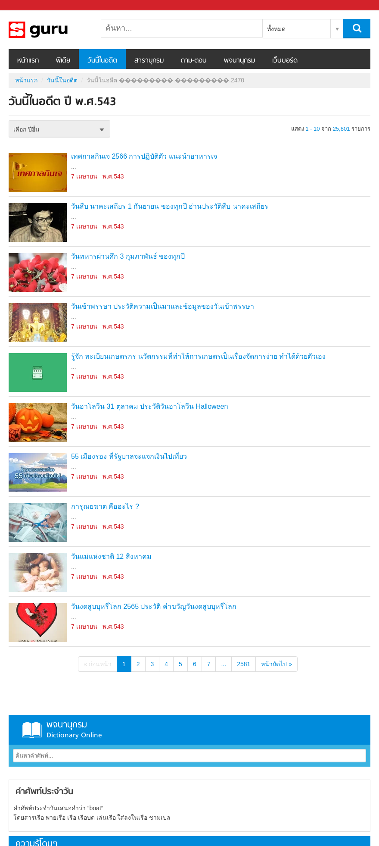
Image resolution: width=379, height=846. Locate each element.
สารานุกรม (149, 60)
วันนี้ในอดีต (102, 60)
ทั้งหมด (276, 28)
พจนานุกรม (239, 60)
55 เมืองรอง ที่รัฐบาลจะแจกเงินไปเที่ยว (129, 456)
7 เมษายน (84, 176)
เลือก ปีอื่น (26, 129)
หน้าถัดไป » (276, 664)
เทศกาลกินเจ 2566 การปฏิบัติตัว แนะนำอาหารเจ (144, 156)
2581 (243, 664)
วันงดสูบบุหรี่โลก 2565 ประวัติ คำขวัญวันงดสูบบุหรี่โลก (153, 606)
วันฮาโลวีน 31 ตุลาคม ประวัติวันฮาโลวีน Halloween (149, 406)
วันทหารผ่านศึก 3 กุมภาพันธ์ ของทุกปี (128, 256)
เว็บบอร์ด (285, 60)
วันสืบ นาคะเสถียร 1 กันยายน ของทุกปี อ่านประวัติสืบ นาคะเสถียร (169, 206)
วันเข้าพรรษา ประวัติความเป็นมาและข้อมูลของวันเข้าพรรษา (162, 306)
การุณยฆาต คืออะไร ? (105, 506)
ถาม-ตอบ (194, 60)
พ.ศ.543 (113, 176)
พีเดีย (63, 60)
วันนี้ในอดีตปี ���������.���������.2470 (54, 29)
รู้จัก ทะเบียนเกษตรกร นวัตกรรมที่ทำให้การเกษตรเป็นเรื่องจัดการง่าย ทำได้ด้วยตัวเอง (198, 356)
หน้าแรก (28, 60)
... (223, 664)
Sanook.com (25, 5)
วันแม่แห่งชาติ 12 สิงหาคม (111, 556)
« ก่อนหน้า (98, 664)
